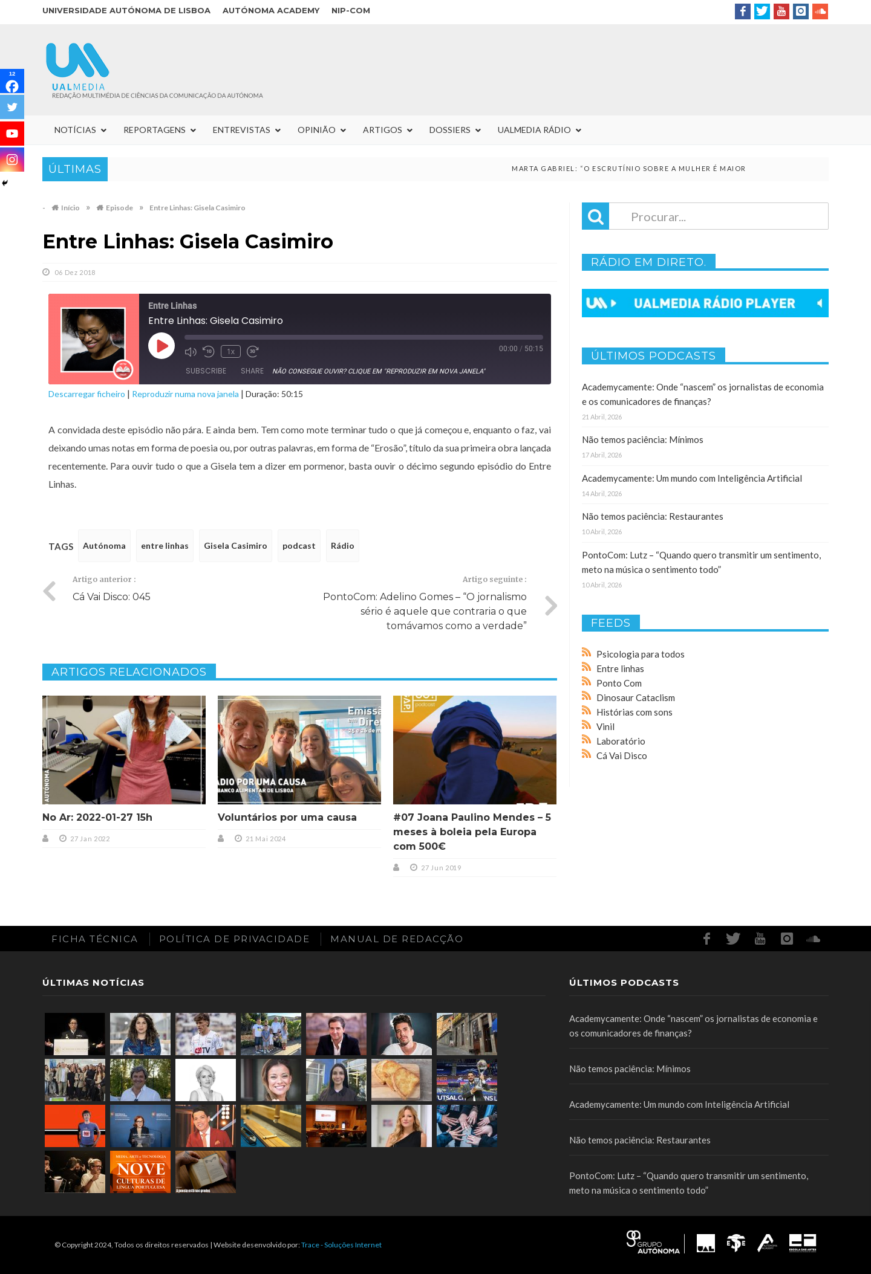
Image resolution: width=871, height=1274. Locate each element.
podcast (299, 545)
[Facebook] (12, 81)
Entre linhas (620, 668)
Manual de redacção (396, 939)
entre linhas (165, 545)
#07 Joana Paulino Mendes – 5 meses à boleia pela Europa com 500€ (472, 832)
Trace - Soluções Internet (341, 1244)
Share (252, 371)
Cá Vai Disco (621, 755)
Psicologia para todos (640, 653)
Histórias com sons (634, 712)
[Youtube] (12, 133)
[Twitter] (12, 107)
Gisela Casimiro (235, 545)
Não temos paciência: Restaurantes (652, 516)
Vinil (605, 726)
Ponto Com (619, 682)
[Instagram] (12, 159)
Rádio (342, 545)
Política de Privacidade (234, 939)
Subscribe (206, 371)
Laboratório (620, 741)
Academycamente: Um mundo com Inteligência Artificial (692, 478)
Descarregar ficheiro (86, 394)
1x (231, 351)
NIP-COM (350, 10)
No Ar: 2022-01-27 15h (97, 817)
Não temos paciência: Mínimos (642, 439)
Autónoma (104, 545)
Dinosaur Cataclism (635, 697)
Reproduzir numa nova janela (185, 394)
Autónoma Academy (271, 10)
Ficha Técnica (95, 939)
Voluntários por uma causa (287, 817)
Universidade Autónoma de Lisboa (126, 10)
